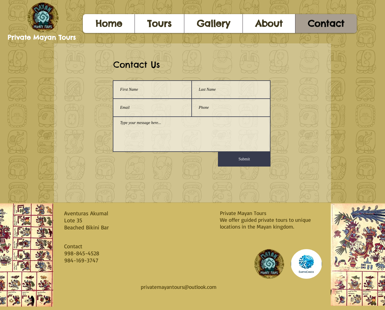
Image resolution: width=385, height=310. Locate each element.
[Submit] (244, 159)
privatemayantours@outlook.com (179, 287)
